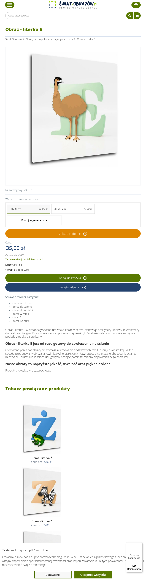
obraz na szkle (20, 309)
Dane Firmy (31, 493)
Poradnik (104, 493)
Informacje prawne (71, 486)
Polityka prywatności (71, 497)
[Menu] (140, 544)
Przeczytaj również (110, 486)
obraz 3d (17, 305)
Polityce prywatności (110, 561)
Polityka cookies (68, 501)
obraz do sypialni (22, 298)
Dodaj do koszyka (73, 266)
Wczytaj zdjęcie (70, 275)
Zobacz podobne (70, 222)
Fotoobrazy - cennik (110, 497)
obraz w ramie (20, 302)
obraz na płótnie (22, 291)
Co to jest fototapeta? (111, 501)
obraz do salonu (22, 294)
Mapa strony (106, 505)
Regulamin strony (69, 493)
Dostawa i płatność (35, 501)
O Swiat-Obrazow (34, 497)
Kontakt (29, 510)
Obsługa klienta (34, 486)
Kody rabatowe (33, 505)
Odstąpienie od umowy (72, 505)
